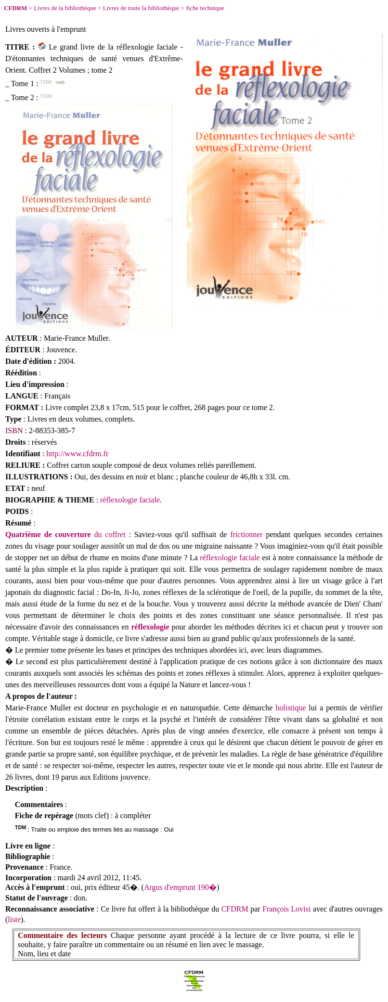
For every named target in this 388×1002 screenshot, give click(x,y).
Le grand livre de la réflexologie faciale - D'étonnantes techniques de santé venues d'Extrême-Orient (94, 58)
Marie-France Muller (76, 338)
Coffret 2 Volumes (57, 70)
